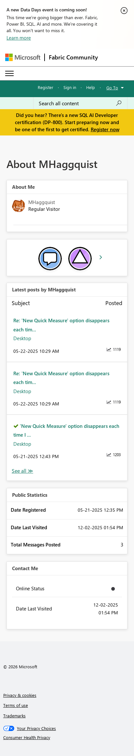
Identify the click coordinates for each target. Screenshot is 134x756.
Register (45, 87)
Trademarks (14, 715)
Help (90, 87)
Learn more (19, 37)
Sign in (69, 87)
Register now (105, 129)
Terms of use (15, 705)
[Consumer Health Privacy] (67, 737)
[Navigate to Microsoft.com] (22, 57)
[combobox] (80, 103)
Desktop (22, 338)
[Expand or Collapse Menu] (9, 73)
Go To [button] (112, 87)
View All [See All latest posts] (22, 471)
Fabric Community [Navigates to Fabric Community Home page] (73, 57)
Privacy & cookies (19, 695)
